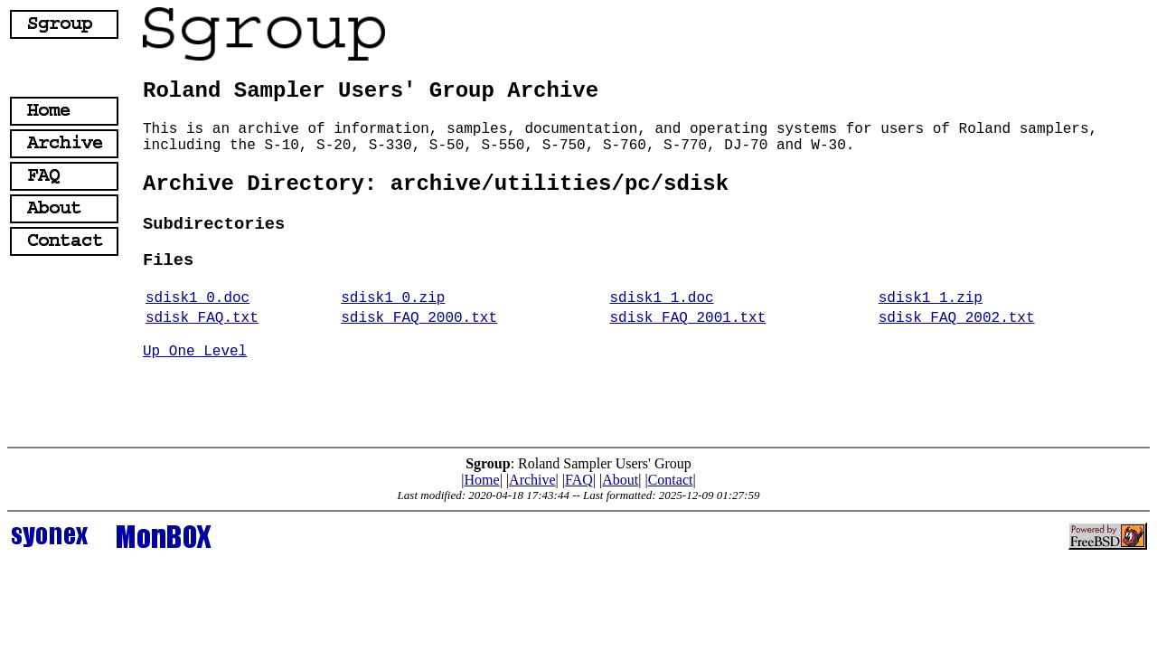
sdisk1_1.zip (931, 298)
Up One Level (195, 352)
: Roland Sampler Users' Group (578, 463)
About (620, 479)
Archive (532, 479)
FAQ (579, 479)
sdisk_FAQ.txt (202, 318)
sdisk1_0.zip (393, 298)
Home (482, 479)
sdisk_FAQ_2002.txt (957, 318)
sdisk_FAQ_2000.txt (419, 318)
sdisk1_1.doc (661, 298)
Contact (670, 479)
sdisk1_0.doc (197, 298)
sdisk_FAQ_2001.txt (687, 318)
